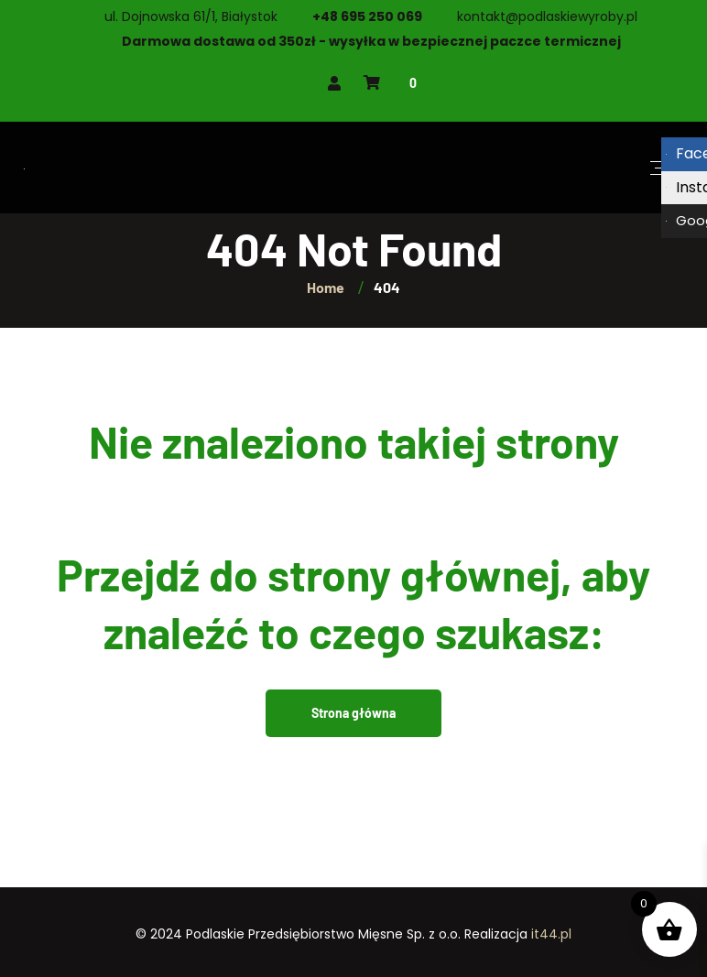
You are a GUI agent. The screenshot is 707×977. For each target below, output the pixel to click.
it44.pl (551, 934)
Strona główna (353, 713)
